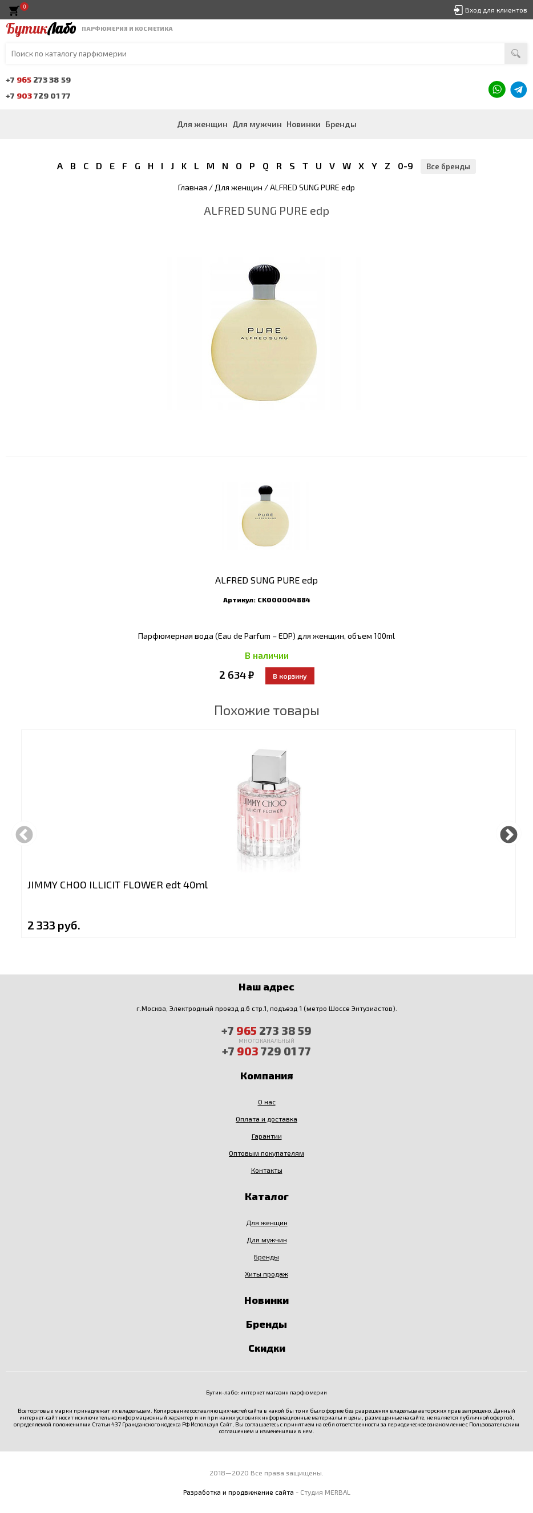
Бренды (341, 124)
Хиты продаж (266, 1274)
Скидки (266, 1347)
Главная (192, 187)
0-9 (405, 165)
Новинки (303, 124)
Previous (24, 833)
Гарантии (267, 1136)
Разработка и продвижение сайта (238, 1492)
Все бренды (448, 166)
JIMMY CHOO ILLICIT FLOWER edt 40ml (117, 884)
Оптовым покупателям (266, 1153)
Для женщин (202, 124)
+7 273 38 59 (38, 79)
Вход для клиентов (496, 10)
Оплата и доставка (266, 1119)
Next (509, 833)
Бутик (41, 28)
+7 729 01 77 (38, 95)
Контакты (266, 1170)
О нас (267, 1102)
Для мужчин (257, 124)
